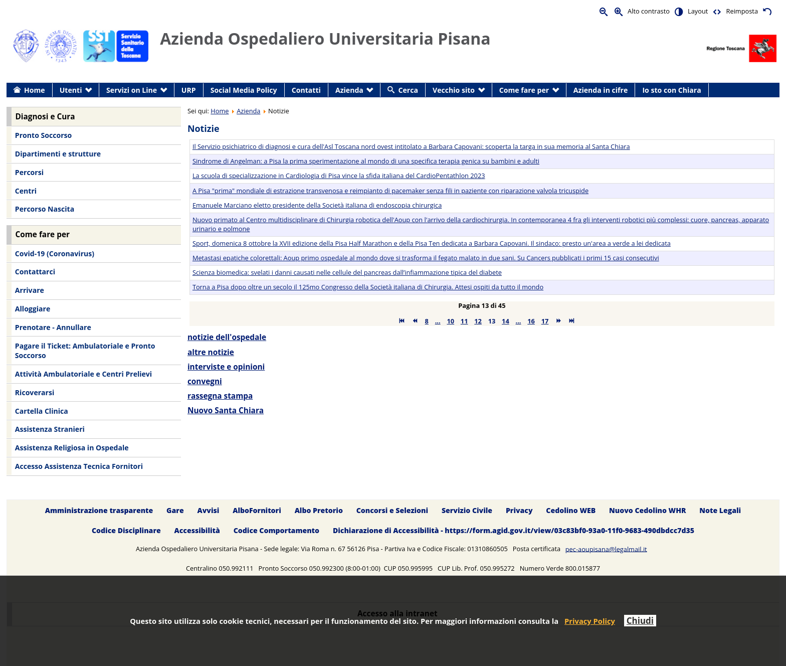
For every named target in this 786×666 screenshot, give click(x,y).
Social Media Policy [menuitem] (244, 90)
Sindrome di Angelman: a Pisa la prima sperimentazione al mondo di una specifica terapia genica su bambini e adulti (365, 160)
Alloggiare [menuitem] (32, 308)
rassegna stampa (220, 396)
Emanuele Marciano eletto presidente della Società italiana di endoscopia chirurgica (317, 205)
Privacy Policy (589, 621)
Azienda (248, 110)
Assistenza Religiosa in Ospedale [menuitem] (72, 447)
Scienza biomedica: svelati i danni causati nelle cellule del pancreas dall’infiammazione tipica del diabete (347, 272)
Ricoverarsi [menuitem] (34, 392)
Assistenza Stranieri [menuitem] (50, 429)
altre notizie (210, 352)
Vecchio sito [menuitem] (454, 90)
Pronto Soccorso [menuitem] (43, 135)
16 (531, 320)
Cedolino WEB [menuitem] (571, 510)
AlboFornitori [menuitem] (257, 510)
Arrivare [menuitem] (29, 290)
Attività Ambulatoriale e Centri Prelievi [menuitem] (83, 374)
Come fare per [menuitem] (524, 90)
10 (450, 320)
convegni (204, 381)
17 (545, 320)
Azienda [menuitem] (349, 90)
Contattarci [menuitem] (35, 271)
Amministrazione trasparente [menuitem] (99, 510)
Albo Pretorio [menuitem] (319, 510)
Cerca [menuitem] (408, 90)
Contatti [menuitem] (306, 90)
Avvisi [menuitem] (208, 510)
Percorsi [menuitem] (29, 172)
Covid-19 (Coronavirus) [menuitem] (54, 253)
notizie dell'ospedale (226, 337)
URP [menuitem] (188, 90)
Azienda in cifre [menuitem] (600, 90)
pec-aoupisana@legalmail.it (606, 548)
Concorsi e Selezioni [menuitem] (392, 510)
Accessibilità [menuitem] (197, 531)
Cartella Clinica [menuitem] (41, 411)
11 (464, 320)
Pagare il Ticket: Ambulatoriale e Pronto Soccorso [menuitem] (85, 351)
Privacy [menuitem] (519, 510)
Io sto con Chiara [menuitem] (671, 90)
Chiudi (640, 620)
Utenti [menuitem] (71, 90)
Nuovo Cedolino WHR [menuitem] (647, 510)
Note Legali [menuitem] (720, 510)
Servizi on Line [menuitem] (131, 90)
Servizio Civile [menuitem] (467, 510)
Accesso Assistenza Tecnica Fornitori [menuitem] (79, 466)
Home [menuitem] (34, 90)
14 (505, 320)
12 (478, 320)
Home (220, 110)
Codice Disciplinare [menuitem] (126, 531)
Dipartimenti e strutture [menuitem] (58, 153)
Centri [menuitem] (26, 191)
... (438, 320)
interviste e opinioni (226, 367)
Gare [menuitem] (175, 510)
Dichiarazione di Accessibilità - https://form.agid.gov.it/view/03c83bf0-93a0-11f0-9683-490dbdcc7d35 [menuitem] (513, 531)
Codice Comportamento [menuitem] (276, 531)
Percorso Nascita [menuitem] (44, 209)
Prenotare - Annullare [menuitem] (53, 327)
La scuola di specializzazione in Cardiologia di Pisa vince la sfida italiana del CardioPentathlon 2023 (338, 175)
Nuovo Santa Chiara (225, 410)
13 (492, 320)
